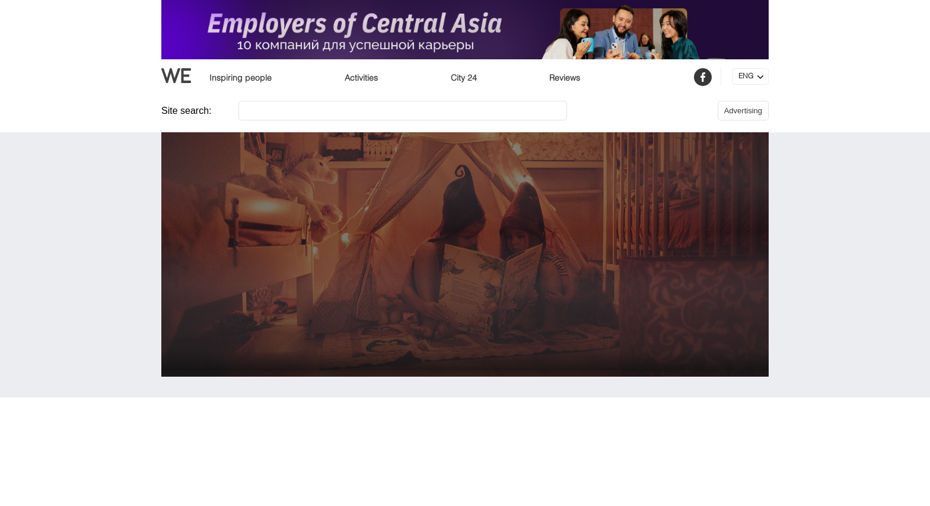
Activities (361, 78)
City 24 (464, 78)
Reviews (564, 78)
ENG (745, 76)
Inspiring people (240, 78)
